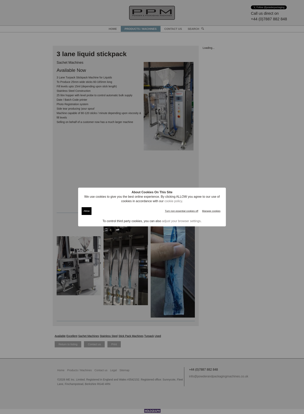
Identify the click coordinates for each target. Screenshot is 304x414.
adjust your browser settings (181, 221)
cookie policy (173, 201)
